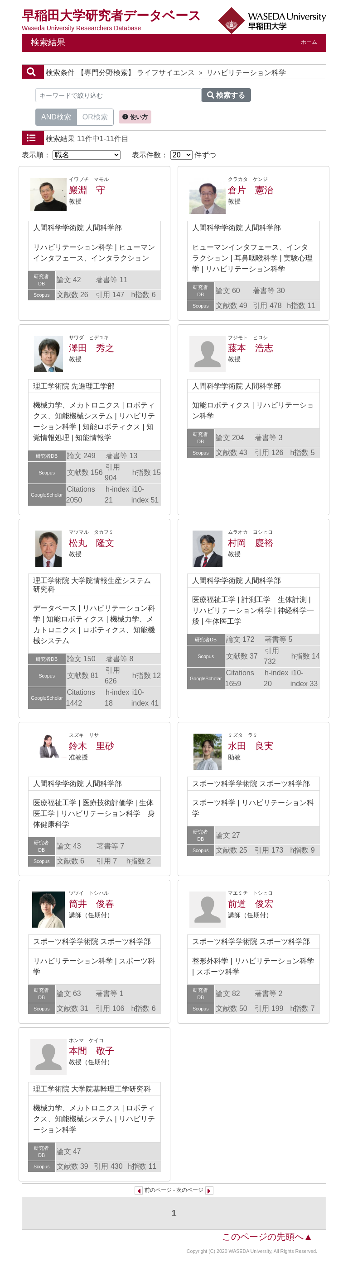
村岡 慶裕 (250, 543)
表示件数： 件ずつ (174, 155)
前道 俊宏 (250, 904)
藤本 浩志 (250, 348)
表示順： (71, 155)
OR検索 (95, 116)
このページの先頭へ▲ (267, 1237)
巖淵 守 (87, 190)
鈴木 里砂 (91, 746)
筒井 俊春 (91, 904)
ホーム (309, 42)
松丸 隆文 (91, 543)
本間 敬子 (91, 1051)
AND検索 (56, 116)
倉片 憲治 (250, 190)
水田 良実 (250, 746)
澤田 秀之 (91, 348)
